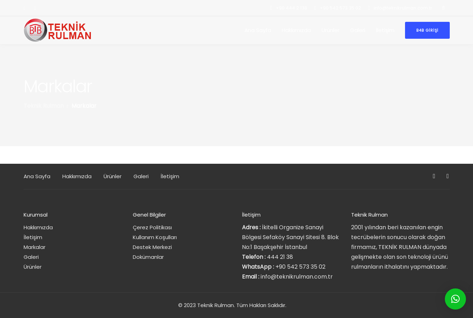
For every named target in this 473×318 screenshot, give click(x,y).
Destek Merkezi (152, 247)
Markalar (34, 247)
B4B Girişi (427, 30)
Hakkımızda (296, 30)
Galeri (357, 30)
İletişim (385, 30)
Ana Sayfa (257, 30)
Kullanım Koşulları (155, 237)
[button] (455, 299)
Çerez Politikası (152, 227)
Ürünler (331, 30)
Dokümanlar (148, 257)
